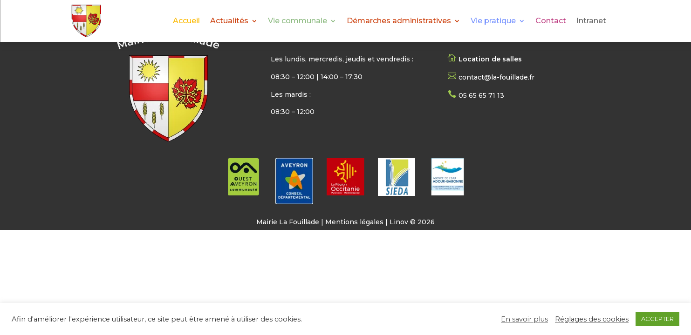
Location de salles (490, 59)
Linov (399, 222)
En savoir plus (524, 319)
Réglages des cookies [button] (592, 319)
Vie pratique (493, 21)
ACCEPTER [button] (657, 318)
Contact (550, 21)
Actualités (229, 21)
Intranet (591, 21)
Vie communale (297, 21)
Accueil (186, 21)
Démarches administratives (399, 21)
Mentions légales (354, 222)
